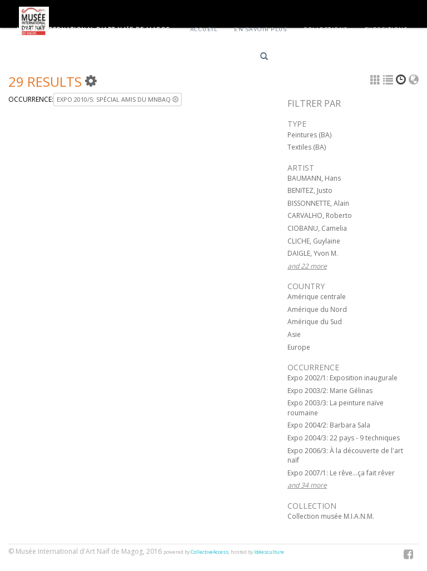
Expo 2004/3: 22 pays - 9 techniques (343, 438)
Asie (294, 334)
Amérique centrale (316, 296)
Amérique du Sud (314, 321)
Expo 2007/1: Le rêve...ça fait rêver (341, 473)
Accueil (204, 29)
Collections (326, 29)
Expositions (386, 29)
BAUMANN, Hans (314, 178)
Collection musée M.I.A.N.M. (330, 516)
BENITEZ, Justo (309, 190)
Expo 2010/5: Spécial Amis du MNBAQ (117, 99)
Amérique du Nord (317, 309)
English (340, 58)
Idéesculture (269, 552)
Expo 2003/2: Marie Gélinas (330, 390)
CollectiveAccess (210, 552)
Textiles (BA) (306, 147)
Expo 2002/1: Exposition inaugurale (342, 378)
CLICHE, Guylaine (313, 241)
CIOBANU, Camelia (317, 228)
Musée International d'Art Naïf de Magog (94, 29)
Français (300, 58)
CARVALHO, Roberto (319, 215)
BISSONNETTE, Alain (318, 203)
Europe (298, 347)
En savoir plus (260, 29)
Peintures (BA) (309, 135)
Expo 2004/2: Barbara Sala (328, 425)
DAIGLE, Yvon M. (312, 253)
